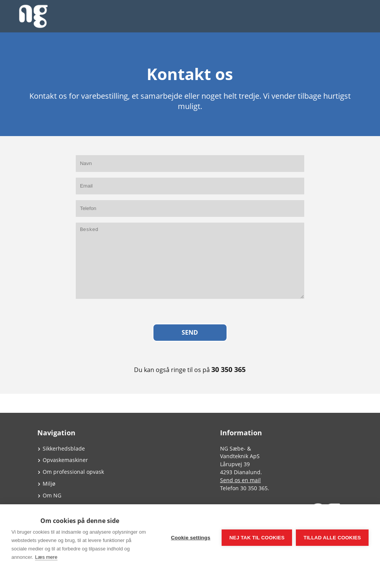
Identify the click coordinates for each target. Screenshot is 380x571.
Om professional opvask (73, 471)
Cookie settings (191, 538)
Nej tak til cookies (256, 538)
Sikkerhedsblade (64, 448)
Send (190, 332)
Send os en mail (240, 480)
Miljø (49, 483)
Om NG (52, 495)
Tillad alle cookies (332, 538)
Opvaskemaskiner (65, 460)
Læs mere (46, 557)
